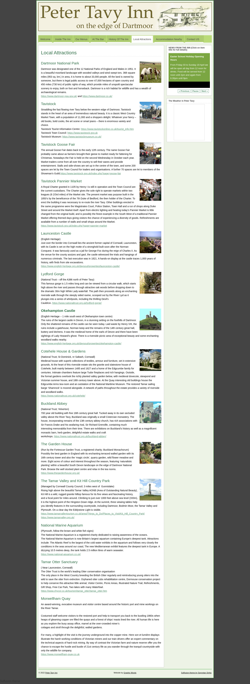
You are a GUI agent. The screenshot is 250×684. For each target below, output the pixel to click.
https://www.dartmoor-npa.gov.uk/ (59, 96)
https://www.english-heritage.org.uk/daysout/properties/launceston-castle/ (80, 266)
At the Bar (98, 39)
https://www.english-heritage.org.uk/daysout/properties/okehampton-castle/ (81, 343)
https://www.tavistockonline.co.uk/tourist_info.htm (107, 129)
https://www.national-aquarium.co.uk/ (61, 554)
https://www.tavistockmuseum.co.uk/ (81, 136)
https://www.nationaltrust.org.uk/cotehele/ (63, 395)
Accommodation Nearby (169, 39)
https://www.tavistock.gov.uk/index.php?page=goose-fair (91, 173)
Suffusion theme (10, 680)
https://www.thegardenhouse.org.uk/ (60, 473)
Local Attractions (142, 39)
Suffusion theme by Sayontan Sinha (196, 673)
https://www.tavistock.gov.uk (82, 132)
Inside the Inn (62, 39)
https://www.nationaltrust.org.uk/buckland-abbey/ (80, 436)
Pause (195, 91)
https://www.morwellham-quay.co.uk (60, 654)
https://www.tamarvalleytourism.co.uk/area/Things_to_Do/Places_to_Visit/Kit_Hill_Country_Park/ (93, 513)
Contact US (195, 40)
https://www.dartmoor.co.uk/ (97, 96)
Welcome (45, 39)
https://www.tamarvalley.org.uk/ (57, 517)
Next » (205, 91)
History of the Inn (118, 39)
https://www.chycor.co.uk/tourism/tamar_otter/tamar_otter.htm (74, 591)
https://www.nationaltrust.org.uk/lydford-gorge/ (77, 303)
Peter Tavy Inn (51, 673)
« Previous (184, 91)
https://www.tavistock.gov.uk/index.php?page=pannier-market (74, 225)
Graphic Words (130, 673)
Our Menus (82, 39)
